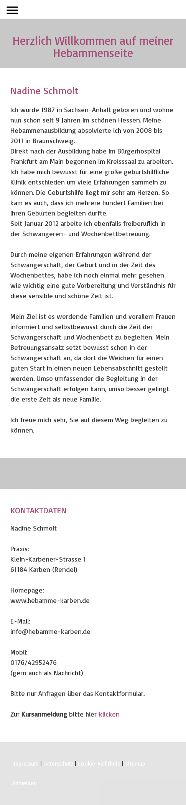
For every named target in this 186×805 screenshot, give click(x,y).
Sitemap (135, 763)
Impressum (25, 763)
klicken (109, 714)
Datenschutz (58, 763)
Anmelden (24, 783)
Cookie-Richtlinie (99, 763)
